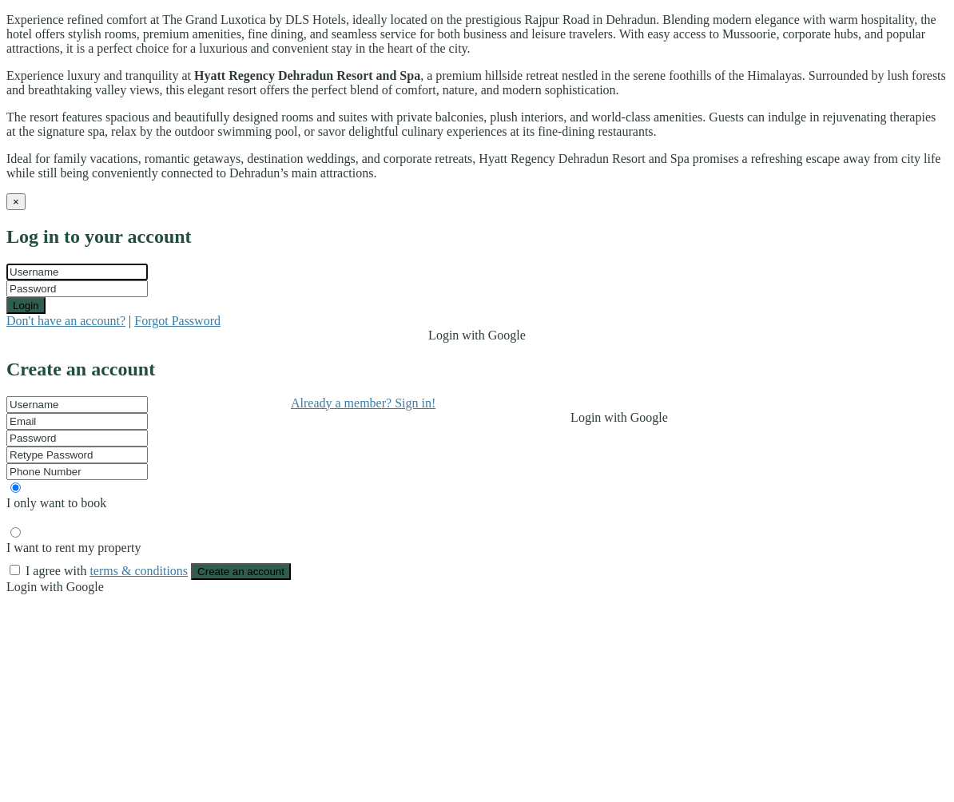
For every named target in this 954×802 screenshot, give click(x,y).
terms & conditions (138, 571)
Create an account (240, 572)
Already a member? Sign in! (363, 403)
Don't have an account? (65, 321)
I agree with (108, 571)
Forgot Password (177, 321)
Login (26, 306)
